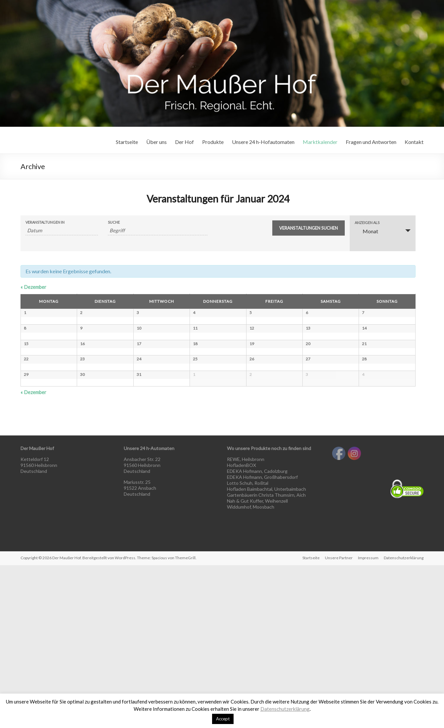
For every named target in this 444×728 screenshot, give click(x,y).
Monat (366, 231)
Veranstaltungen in (45, 222)
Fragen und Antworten (371, 142)
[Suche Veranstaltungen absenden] (308, 228)
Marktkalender (320, 142)
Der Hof (184, 142)
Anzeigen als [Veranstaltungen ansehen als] (367, 222)
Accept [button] (223, 718)
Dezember (33, 287)
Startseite (127, 142)
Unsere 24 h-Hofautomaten (263, 142)
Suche (114, 222)
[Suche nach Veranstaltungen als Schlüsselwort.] (158, 230)
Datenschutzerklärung (285, 709)
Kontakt (414, 142)
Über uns (156, 142)
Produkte (213, 142)
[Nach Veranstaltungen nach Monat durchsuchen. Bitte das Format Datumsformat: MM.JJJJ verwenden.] (61, 230)
